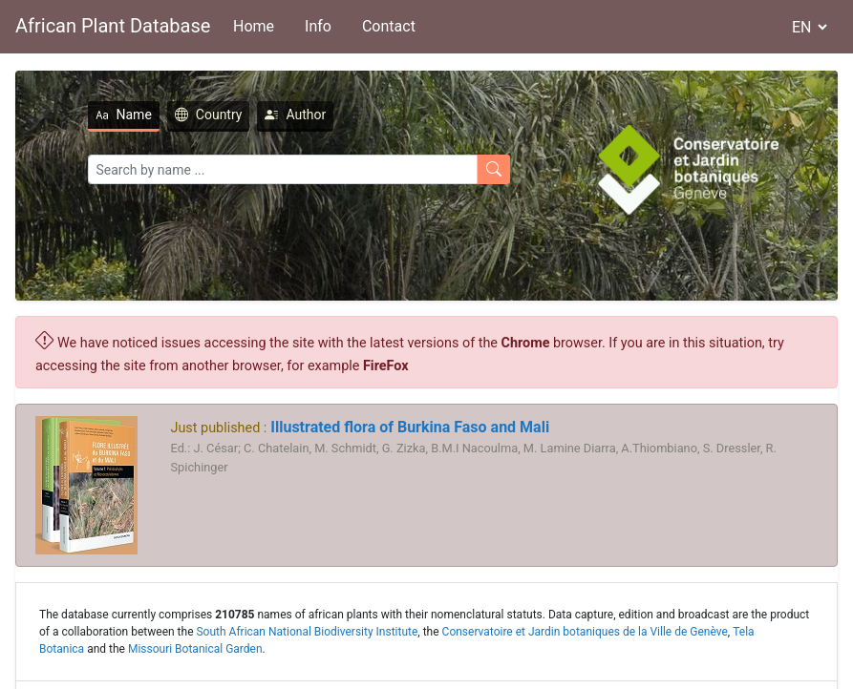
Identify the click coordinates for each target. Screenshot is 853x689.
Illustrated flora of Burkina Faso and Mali (408, 427)
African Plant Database (112, 25)
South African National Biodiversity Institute (306, 631)
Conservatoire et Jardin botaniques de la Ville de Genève (585, 631)
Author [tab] (295, 114)
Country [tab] (209, 114)
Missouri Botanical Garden (195, 649)
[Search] (283, 169)
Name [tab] (124, 114)
